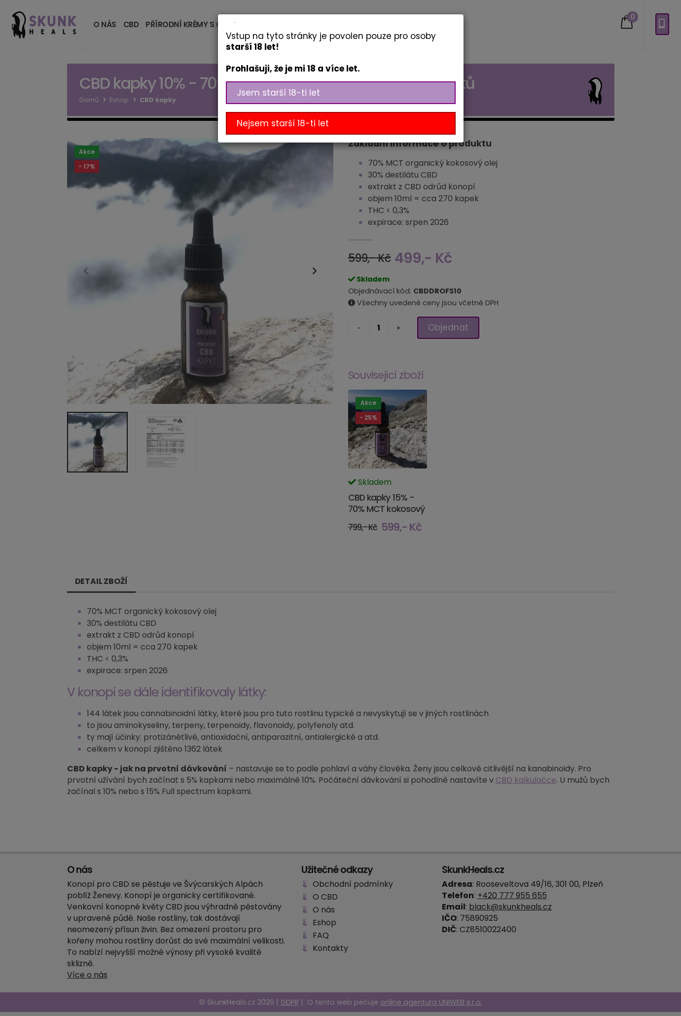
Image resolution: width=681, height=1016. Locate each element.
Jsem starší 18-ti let (278, 93)
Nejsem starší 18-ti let (283, 123)
